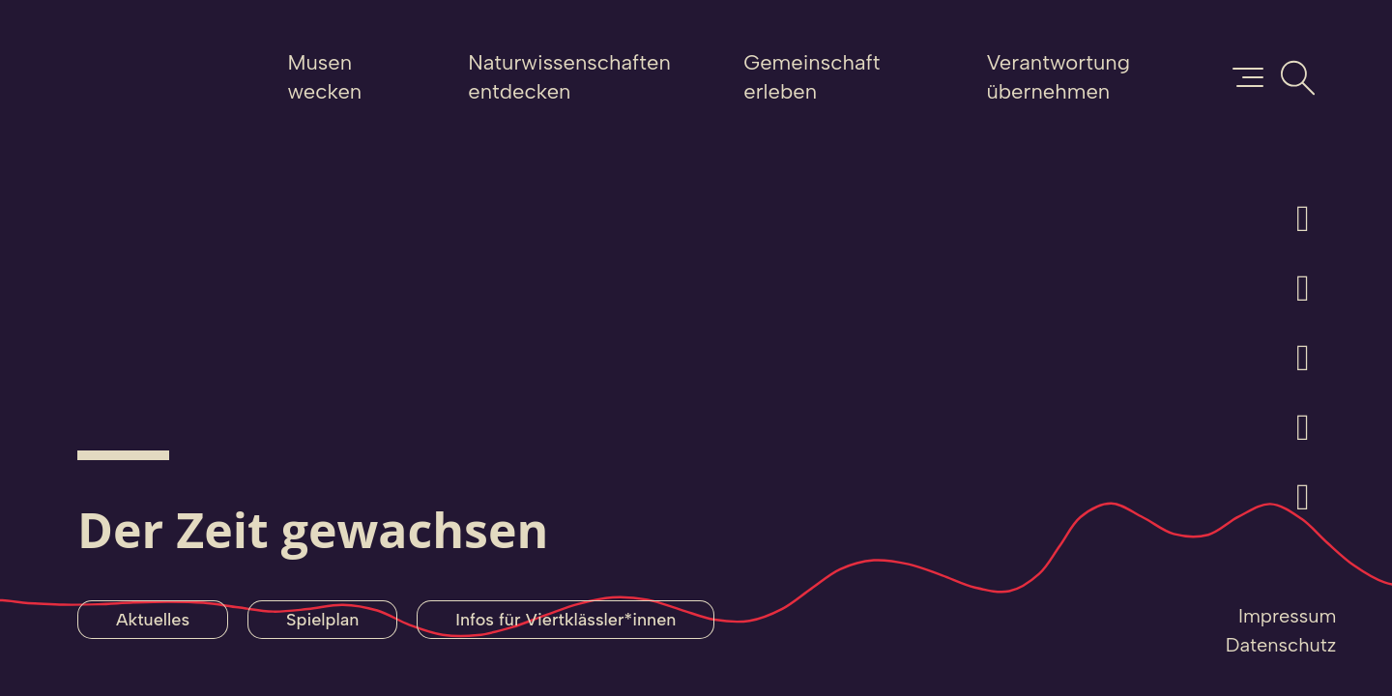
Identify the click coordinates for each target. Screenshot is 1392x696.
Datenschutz (1281, 644)
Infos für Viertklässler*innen (565, 619)
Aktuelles (152, 619)
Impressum (1287, 615)
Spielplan (322, 619)
